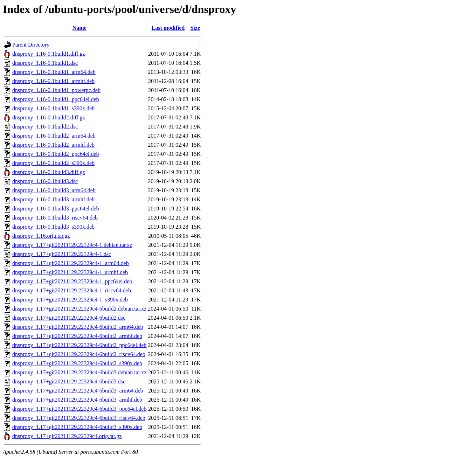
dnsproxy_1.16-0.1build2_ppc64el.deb (55, 154)
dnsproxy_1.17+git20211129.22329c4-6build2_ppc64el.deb (79, 345)
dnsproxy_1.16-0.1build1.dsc (45, 63)
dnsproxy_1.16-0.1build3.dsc (45, 181)
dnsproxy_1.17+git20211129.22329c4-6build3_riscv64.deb (78, 418)
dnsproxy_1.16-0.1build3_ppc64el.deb (55, 208)
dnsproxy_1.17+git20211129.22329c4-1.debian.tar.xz (72, 245)
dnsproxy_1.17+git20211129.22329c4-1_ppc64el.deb (72, 281)
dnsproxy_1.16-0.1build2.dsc (45, 127)
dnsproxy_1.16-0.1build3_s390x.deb (53, 227)
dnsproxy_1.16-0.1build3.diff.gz (48, 172)
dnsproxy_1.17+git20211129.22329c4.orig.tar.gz (67, 436)
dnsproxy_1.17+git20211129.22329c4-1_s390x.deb (70, 300)
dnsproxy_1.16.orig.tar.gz (41, 236)
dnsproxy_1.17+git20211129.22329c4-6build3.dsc (68, 381)
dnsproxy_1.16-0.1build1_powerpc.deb (56, 90)
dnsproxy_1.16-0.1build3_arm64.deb (54, 190)
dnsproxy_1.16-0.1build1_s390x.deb (53, 108)
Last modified (168, 28)
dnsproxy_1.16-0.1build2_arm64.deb (54, 136)
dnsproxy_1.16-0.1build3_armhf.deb (53, 199)
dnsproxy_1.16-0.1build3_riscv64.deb (55, 218)
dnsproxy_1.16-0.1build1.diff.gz (48, 54)
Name (80, 28)
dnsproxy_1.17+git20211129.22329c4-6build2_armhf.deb (77, 336)
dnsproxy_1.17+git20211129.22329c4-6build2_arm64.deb (77, 327)
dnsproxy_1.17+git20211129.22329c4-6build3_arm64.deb (77, 391)
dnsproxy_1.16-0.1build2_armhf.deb (53, 145)
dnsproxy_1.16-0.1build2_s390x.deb (53, 163)
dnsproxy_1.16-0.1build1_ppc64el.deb (55, 99)
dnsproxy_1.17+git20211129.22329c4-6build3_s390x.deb (77, 427)
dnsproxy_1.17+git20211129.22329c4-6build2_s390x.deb (77, 363)
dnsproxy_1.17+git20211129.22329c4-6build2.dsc (68, 318)
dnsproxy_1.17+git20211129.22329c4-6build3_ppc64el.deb (79, 409)
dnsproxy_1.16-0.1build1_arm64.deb (54, 72)
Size (195, 28)
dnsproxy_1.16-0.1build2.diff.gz (48, 117)
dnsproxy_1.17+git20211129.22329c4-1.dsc (61, 254)
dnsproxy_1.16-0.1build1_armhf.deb (53, 81)
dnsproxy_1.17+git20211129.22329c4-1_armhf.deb (70, 272)
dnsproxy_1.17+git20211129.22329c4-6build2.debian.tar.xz (79, 309)
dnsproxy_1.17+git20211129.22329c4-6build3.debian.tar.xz (79, 372)
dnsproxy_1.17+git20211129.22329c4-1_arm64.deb (70, 263)
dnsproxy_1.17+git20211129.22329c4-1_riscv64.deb (71, 290)
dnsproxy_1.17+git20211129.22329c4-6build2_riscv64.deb (78, 354)
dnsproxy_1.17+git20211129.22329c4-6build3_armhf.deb (77, 400)
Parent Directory (30, 45)
